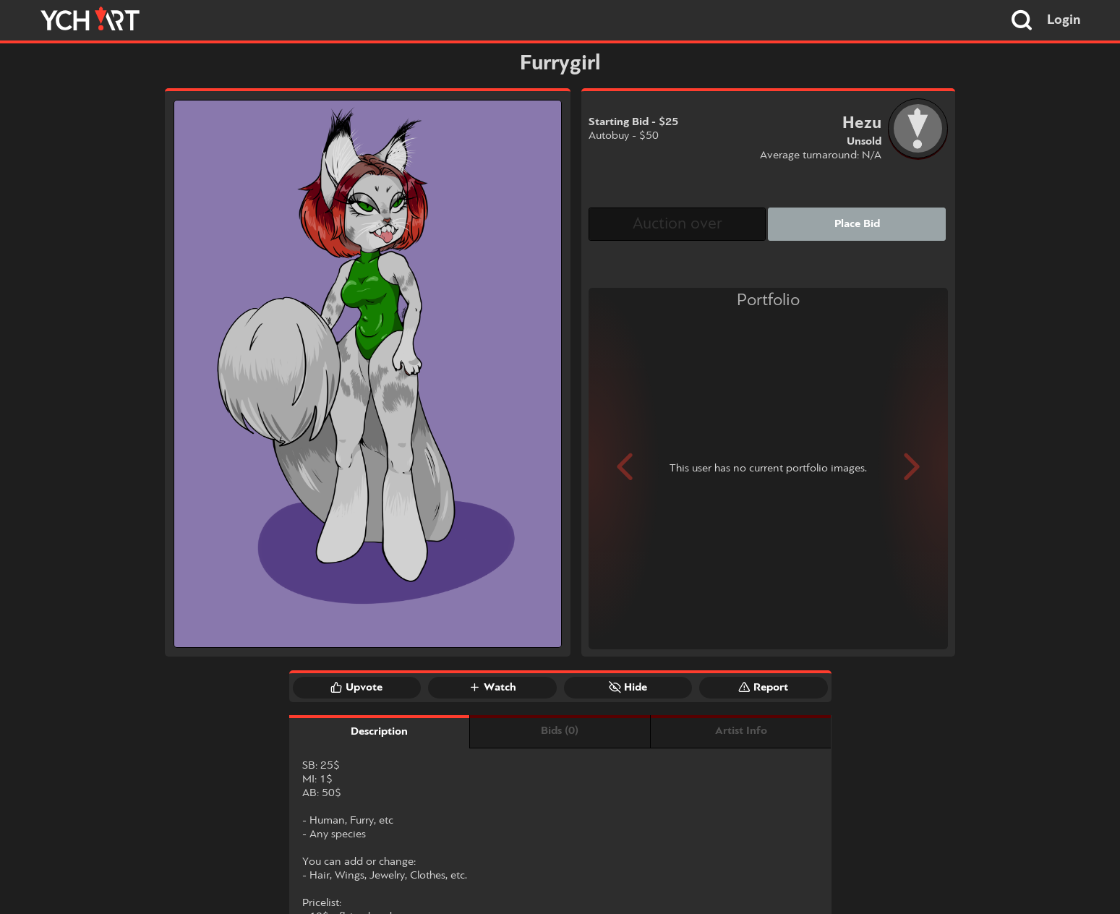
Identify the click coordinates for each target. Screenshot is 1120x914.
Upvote (356, 687)
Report (763, 687)
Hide (628, 687)
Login (1064, 20)
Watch (492, 687)
